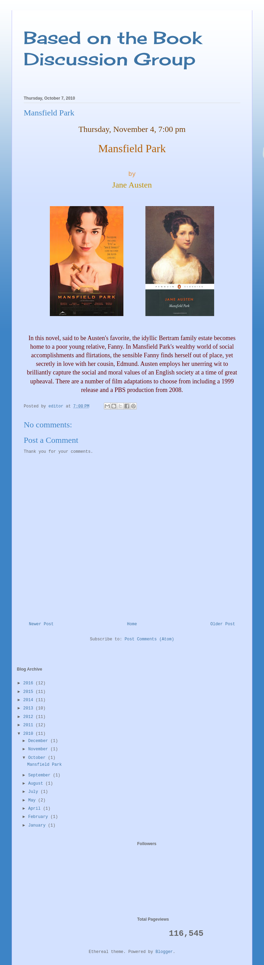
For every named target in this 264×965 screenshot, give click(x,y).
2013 (29, 708)
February (39, 817)
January (38, 825)
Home (132, 624)
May (33, 800)
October (38, 757)
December (39, 741)
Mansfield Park (44, 764)
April (35, 808)
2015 (29, 691)
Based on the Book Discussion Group (113, 48)
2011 (29, 725)
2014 (29, 700)
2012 (29, 717)
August (36, 783)
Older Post (222, 624)
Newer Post (41, 624)
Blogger (164, 952)
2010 (29, 733)
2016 (29, 683)
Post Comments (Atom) (149, 639)
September (40, 775)
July (34, 791)
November (39, 749)
